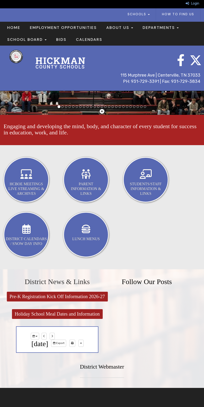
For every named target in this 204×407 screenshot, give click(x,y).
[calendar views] (81, 343)
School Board (27, 39)
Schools (139, 14)
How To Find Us (178, 14)
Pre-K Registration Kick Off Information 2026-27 (57, 296)
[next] (52, 336)
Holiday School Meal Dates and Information (57, 314)
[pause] (102, 111)
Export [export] (58, 343)
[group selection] (35, 336)
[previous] (44, 336)
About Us (119, 27)
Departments (161, 27)
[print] (72, 343)
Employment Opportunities (63, 27)
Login (192, 3)
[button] (15, 103)
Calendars (89, 39)
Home (13, 27)
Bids (61, 39)
